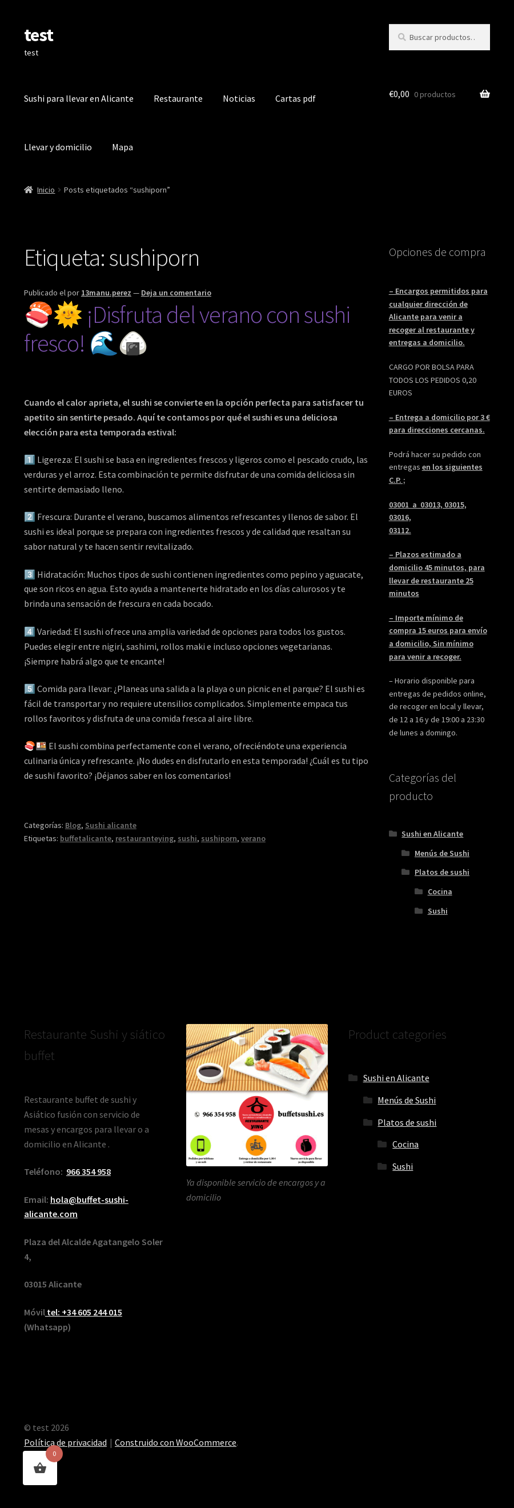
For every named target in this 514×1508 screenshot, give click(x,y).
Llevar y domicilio (58, 147)
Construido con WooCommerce (175, 1442)
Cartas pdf (295, 98)
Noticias (239, 98)
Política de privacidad (65, 1442)
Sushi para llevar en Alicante (79, 98)
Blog (73, 825)
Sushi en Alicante (432, 834)
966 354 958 (88, 1171)
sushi (187, 838)
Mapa (122, 147)
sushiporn (219, 838)
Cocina (440, 891)
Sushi (438, 911)
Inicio (46, 190)
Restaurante (178, 98)
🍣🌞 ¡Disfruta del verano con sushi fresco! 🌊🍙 (187, 328)
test (38, 34)
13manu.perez (106, 292)
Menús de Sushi (442, 853)
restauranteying (144, 838)
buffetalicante (85, 838)
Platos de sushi (442, 872)
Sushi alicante (110, 825)
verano (253, 838)
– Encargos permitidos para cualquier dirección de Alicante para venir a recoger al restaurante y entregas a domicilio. (438, 317)
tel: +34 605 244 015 (83, 1312)
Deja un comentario (176, 292)
